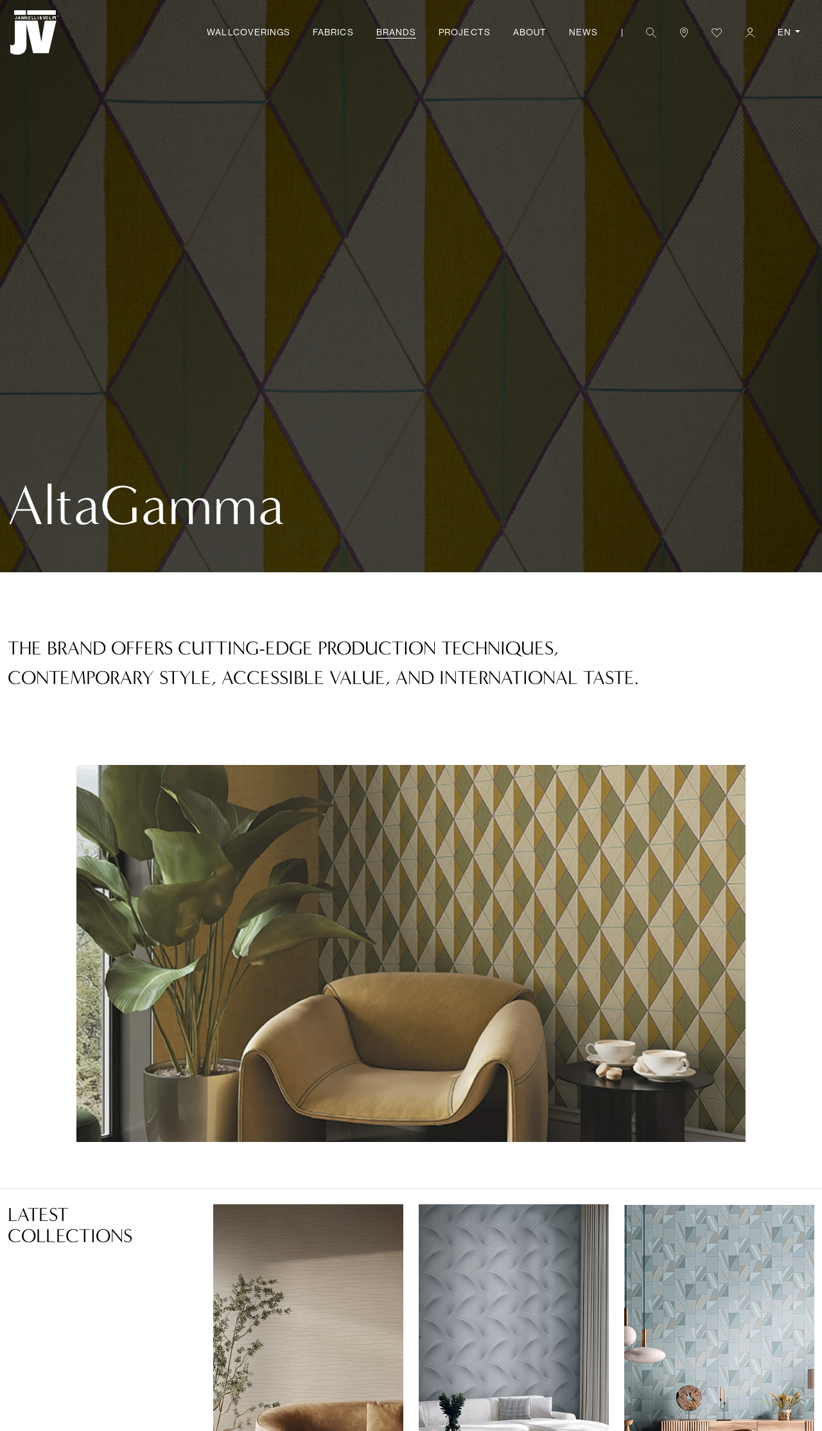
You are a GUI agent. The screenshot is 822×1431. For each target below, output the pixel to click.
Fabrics (333, 32)
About (530, 32)
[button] (650, 32)
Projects (464, 32)
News (583, 32)
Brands (396, 32)
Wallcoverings (248, 32)
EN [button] (785, 32)
